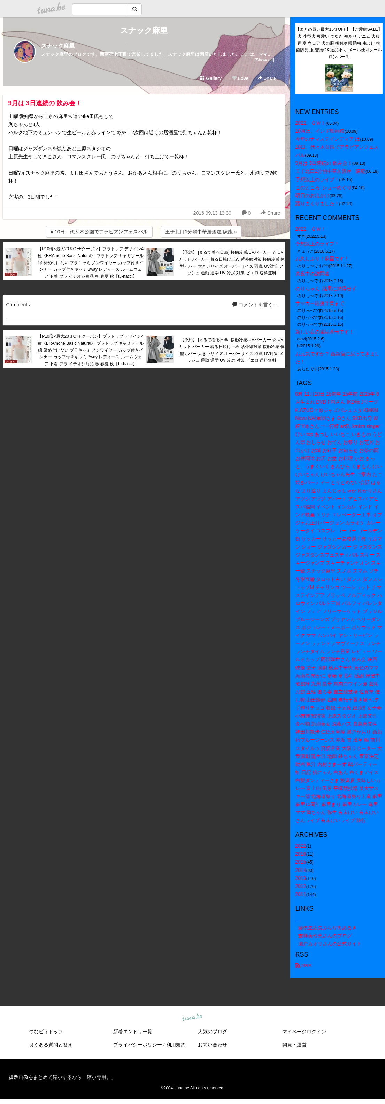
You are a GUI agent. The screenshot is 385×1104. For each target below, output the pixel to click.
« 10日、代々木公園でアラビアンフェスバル (99, 232)
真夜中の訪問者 (312, 273)
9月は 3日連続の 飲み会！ (45, 103)
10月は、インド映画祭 (320, 131)
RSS (303, 965)
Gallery (210, 78)
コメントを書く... (254, 304)
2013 (300, 878)
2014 (300, 870)
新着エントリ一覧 (132, 1031)
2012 (300, 886)
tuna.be (192, 1017)
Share (267, 78)
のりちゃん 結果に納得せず (326, 288)
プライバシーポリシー (137, 1045)
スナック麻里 (144, 30)
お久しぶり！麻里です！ (322, 258)
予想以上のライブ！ (317, 179)
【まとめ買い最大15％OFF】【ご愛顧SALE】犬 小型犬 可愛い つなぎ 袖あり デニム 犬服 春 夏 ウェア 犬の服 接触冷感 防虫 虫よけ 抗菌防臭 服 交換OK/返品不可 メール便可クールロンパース (338, 43)
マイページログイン (304, 1031)
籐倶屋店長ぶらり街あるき (327, 927)
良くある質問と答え (51, 1045)
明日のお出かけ (312, 195)
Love (240, 78)
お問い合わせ (212, 1045)
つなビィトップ (46, 1031)
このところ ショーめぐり (323, 187)
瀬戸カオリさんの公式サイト (330, 943)
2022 (300, 846)
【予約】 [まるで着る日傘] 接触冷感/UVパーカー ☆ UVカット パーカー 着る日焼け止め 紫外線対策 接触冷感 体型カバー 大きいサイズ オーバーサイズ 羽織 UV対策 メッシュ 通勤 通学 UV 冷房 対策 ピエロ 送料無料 (232, 262)
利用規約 (176, 1045)
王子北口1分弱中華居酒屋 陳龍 (330, 171)
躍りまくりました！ (317, 203)
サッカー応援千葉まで (319, 303)
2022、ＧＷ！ (310, 123)
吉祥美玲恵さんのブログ (325, 935)
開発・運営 (294, 1045)
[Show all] (264, 59)
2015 (300, 862)
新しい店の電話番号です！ (324, 332)
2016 (300, 854)
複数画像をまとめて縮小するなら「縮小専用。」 (62, 1077)
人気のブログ (212, 1031)
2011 (300, 894)
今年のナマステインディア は (327, 139)
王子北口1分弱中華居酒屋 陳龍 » (201, 232)
